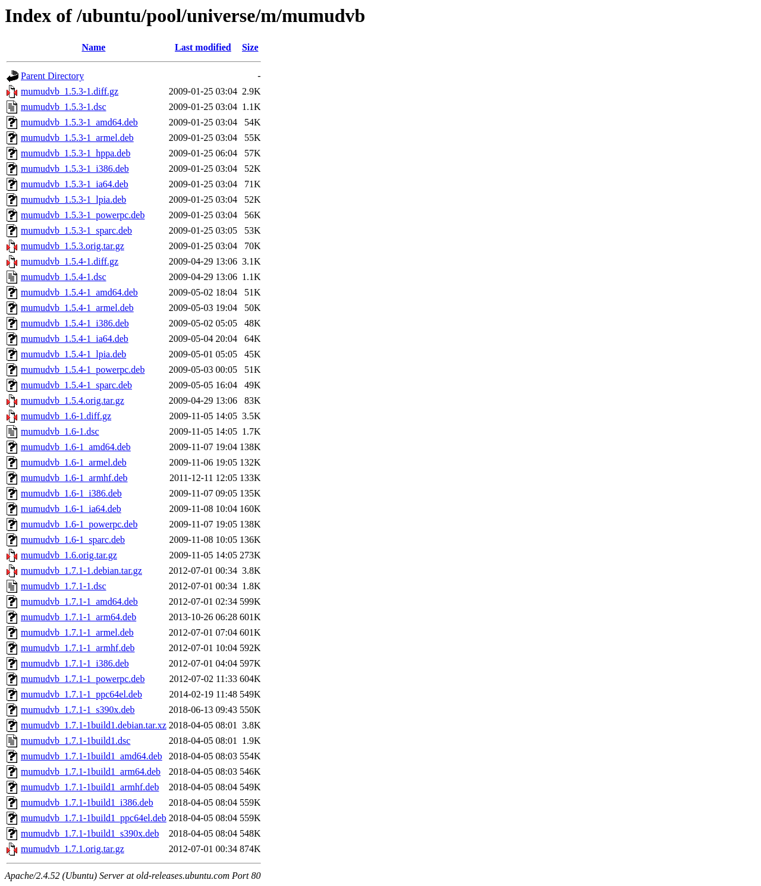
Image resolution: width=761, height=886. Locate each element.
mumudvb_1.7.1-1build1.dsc (75, 741)
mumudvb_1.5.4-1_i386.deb (75, 323)
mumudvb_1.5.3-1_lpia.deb (73, 199)
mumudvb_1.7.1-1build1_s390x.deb (90, 833)
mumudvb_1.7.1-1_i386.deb (75, 663)
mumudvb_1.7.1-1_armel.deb (77, 632)
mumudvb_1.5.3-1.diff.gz (69, 91)
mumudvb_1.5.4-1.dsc (63, 277)
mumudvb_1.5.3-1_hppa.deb (75, 153)
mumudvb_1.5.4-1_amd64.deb (79, 292)
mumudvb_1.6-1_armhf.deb (74, 478)
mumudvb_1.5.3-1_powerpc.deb (82, 215)
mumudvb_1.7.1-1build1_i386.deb (87, 802)
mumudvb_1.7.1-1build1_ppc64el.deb (93, 818)
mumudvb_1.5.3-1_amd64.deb (79, 122)
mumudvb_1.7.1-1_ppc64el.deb (81, 694)
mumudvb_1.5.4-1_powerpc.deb (82, 370)
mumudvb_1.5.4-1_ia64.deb (74, 339)
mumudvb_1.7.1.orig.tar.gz (72, 849)
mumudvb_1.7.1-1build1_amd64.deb (91, 756)
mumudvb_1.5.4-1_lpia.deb (73, 354)
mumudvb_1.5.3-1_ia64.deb (74, 184)
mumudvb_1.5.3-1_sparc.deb (76, 230)
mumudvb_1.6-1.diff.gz (66, 416)
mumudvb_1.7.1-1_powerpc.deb (82, 679)
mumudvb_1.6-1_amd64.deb (76, 447)
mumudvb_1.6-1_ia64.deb (71, 509)
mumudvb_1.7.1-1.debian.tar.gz (81, 570)
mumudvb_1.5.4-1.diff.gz (69, 261)
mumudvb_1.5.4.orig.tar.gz (72, 400)
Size (250, 47)
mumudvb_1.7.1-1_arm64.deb (78, 617)
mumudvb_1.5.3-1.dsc (63, 107)
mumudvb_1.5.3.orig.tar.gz (72, 246)
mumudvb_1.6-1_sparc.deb (73, 540)
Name (93, 47)
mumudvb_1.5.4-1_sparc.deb (76, 385)
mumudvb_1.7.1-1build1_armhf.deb (90, 787)
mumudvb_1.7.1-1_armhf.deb (78, 648)
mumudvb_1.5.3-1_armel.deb (77, 138)
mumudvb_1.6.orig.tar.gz (69, 555)
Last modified (203, 47)
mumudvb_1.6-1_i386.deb (71, 493)
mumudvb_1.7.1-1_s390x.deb (78, 710)
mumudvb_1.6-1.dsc (60, 431)
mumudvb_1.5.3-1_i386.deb (75, 169)
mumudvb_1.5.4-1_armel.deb (77, 308)
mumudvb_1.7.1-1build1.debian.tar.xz (93, 725)
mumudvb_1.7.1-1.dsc (63, 586)
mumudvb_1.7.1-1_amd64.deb (79, 601)
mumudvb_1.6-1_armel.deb (74, 462)
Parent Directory (52, 76)
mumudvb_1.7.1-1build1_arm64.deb (91, 771)
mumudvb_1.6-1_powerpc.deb (79, 524)
